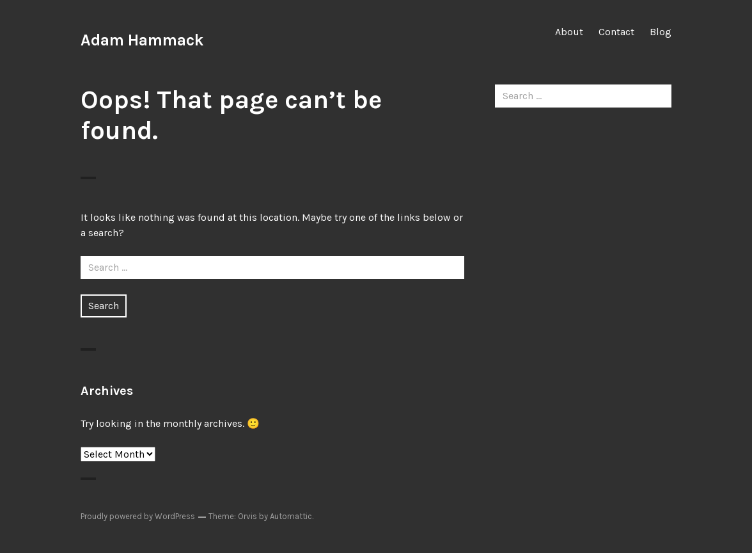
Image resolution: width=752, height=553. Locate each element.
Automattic (291, 516)
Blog (660, 32)
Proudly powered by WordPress (138, 516)
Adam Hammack (142, 40)
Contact (616, 32)
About (569, 32)
